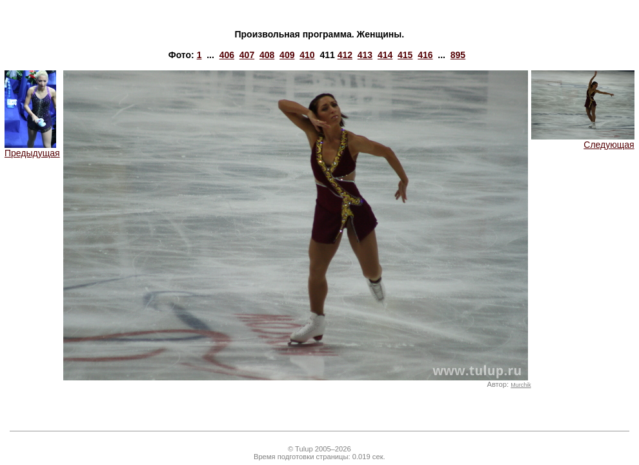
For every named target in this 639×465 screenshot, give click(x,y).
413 (365, 55)
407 (246, 55)
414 (385, 55)
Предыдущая (32, 149)
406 (226, 55)
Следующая (582, 140)
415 (405, 55)
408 (266, 55)
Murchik (521, 385)
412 (345, 55)
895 (458, 55)
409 (286, 55)
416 (425, 55)
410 (306, 55)
